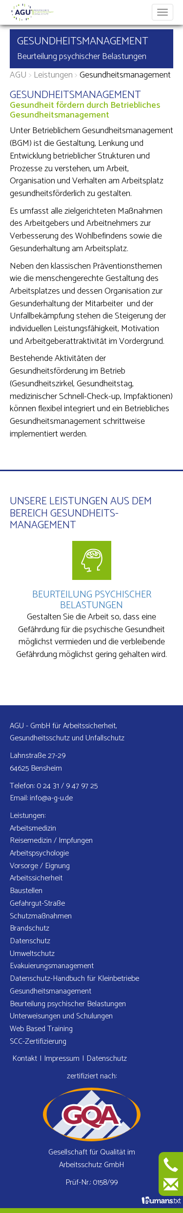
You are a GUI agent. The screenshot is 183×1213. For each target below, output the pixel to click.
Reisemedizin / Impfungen (51, 840)
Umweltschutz (32, 953)
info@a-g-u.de (51, 798)
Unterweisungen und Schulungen (61, 1016)
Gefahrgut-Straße (37, 903)
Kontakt (24, 1058)
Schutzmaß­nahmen (41, 916)
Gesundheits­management (50, 991)
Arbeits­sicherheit (36, 878)
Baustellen (26, 890)
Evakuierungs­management (52, 966)
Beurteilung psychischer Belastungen (81, 56)
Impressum (62, 1058)
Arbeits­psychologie (39, 853)
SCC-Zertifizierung (38, 1041)
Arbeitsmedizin (33, 828)
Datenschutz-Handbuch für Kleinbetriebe (74, 978)
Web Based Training (41, 1028)
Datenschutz (30, 941)
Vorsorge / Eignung (40, 866)
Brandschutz (29, 928)
